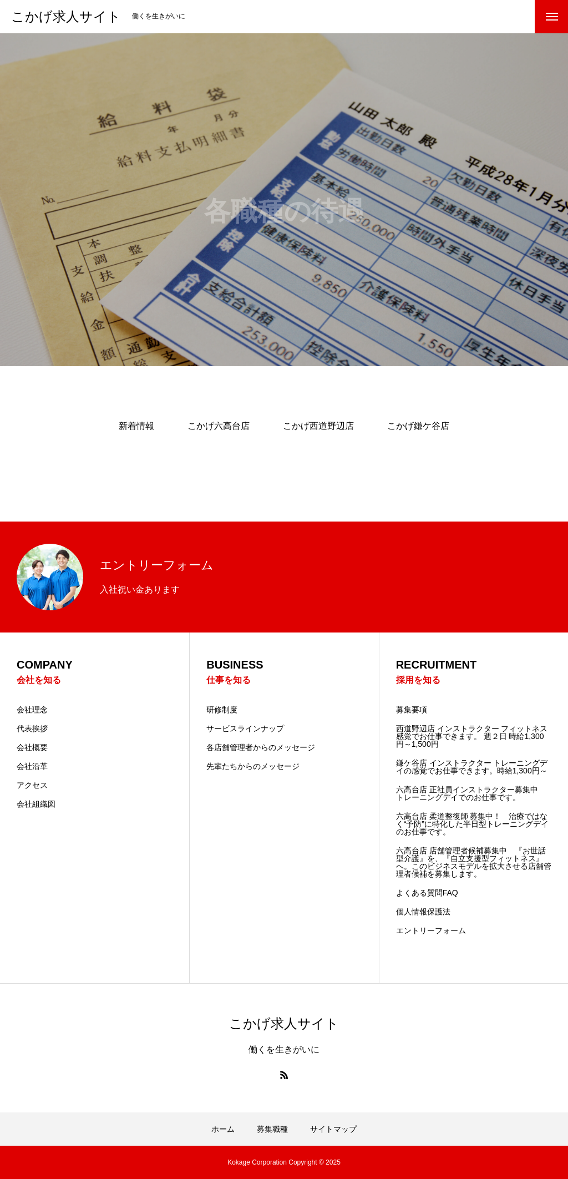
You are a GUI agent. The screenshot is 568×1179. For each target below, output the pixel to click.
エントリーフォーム (431, 930)
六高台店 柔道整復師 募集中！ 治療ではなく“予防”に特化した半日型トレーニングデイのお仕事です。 (472, 824)
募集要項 (411, 710)
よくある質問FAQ (427, 893)
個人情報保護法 (423, 911)
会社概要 (32, 747)
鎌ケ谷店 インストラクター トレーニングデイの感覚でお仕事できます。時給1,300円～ (472, 767)
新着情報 (136, 426)
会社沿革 (32, 766)
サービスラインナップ (245, 728)
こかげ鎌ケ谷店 (418, 426)
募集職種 (272, 1129)
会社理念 (32, 710)
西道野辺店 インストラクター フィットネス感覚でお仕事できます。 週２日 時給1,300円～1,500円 (472, 736)
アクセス (32, 785)
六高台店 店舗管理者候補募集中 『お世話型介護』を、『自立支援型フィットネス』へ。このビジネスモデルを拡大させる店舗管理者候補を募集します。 (473, 862)
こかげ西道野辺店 (318, 426)
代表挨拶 (32, 728)
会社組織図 (36, 804)
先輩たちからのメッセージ (253, 766)
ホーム (223, 1129)
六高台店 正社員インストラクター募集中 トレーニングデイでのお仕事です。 (471, 793)
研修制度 (221, 710)
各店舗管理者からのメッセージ (260, 747)
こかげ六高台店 (218, 426)
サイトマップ (333, 1129)
